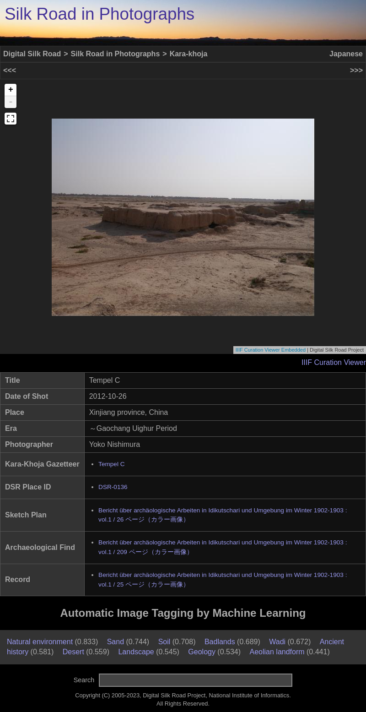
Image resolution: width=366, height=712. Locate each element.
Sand (115, 642)
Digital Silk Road (32, 54)
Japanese (346, 54)
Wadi (277, 642)
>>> (356, 70)
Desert (73, 652)
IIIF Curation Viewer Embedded (271, 350)
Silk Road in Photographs (99, 14)
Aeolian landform (277, 652)
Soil (164, 642)
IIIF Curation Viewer (333, 362)
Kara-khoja (189, 54)
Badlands (220, 642)
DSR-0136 (112, 487)
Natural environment (40, 642)
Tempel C (111, 464)
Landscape (136, 652)
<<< (9, 70)
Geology (201, 652)
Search (84, 680)
